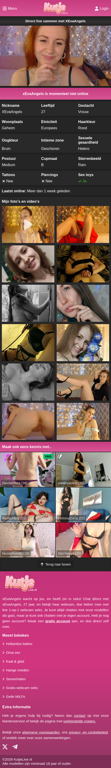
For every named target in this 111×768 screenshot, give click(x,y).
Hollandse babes (19, 644)
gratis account (57, 621)
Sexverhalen (16, 679)
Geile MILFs (15, 696)
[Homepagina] (55, 8)
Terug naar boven (55, 564)
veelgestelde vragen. (79, 721)
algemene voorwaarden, (41, 732)
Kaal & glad (15, 661)
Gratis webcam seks (22, 688)
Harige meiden (17, 670)
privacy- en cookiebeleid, (89, 732)
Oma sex (13, 652)
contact (79, 715)
